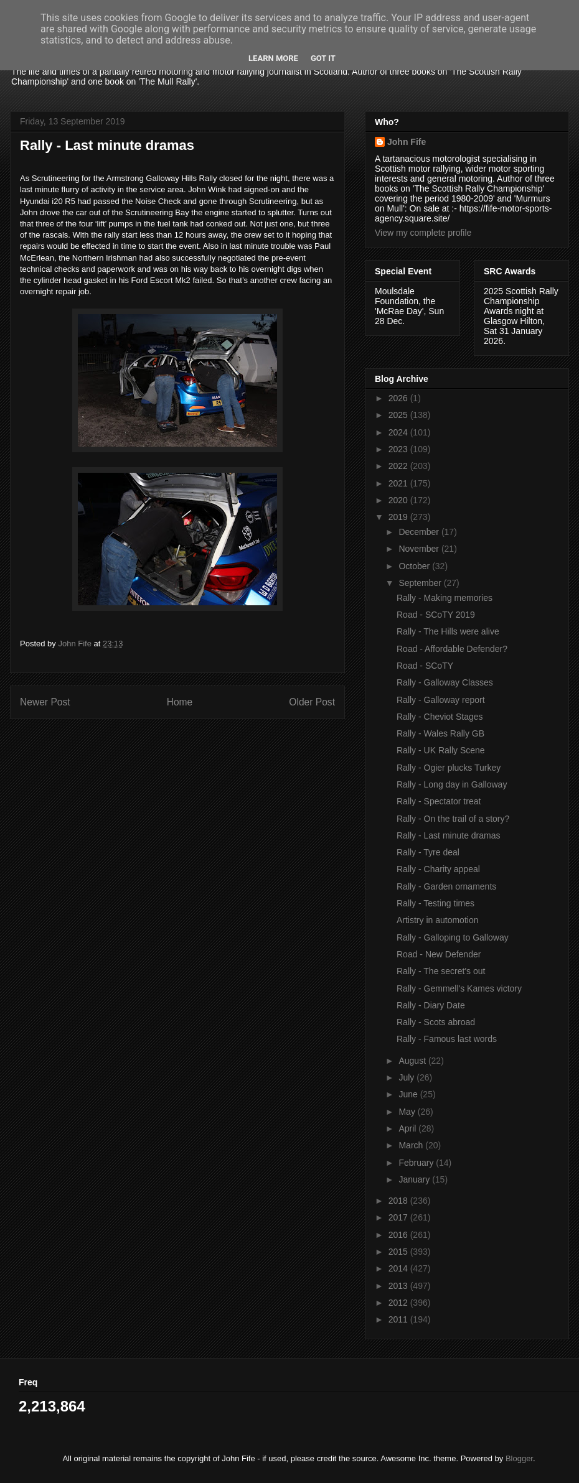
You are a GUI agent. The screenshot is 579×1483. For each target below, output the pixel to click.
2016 (399, 1235)
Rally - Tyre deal (428, 852)
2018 (399, 1201)
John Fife (406, 142)
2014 (399, 1268)
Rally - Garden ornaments (446, 886)
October (415, 566)
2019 (399, 517)
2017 (399, 1217)
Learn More (273, 58)
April (408, 1128)
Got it (323, 58)
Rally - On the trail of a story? (453, 819)
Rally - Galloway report (441, 700)
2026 (399, 398)
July (407, 1077)
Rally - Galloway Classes (445, 682)
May (407, 1112)
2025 (399, 415)
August (413, 1061)
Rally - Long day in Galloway (452, 784)
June (409, 1094)
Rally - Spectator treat (439, 801)
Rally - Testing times (435, 903)
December (419, 532)
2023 (399, 449)
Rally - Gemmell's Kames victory (459, 988)
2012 (399, 1303)
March (411, 1145)
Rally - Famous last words (447, 1039)
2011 (399, 1319)
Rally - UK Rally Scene (441, 750)
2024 (399, 432)
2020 (399, 500)
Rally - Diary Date (431, 1005)
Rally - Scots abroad (436, 1022)
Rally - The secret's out (441, 971)
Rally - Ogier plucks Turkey (449, 768)
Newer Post (45, 702)
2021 (399, 483)
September (420, 583)
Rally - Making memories (444, 598)
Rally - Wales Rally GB (440, 733)
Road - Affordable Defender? (452, 649)
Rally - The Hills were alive (448, 631)
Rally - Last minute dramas (449, 835)
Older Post (312, 702)
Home (180, 702)
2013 (399, 1286)
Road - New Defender (439, 954)
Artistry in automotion (438, 920)
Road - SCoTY (425, 666)
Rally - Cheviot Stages (440, 717)
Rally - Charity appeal (438, 869)
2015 (399, 1252)
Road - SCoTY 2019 (436, 615)
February (417, 1163)
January (415, 1179)
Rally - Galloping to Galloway (453, 937)
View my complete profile (423, 233)
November (419, 549)
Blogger (519, 1458)
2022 (399, 466)
